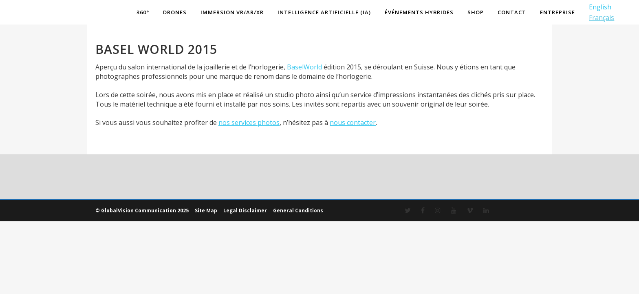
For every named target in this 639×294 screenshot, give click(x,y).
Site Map (206, 210)
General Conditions (298, 210)
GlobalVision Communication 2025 (145, 210)
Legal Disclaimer (245, 210)
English (599, 6)
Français (601, 17)
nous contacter (353, 122)
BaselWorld (304, 66)
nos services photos (249, 122)
